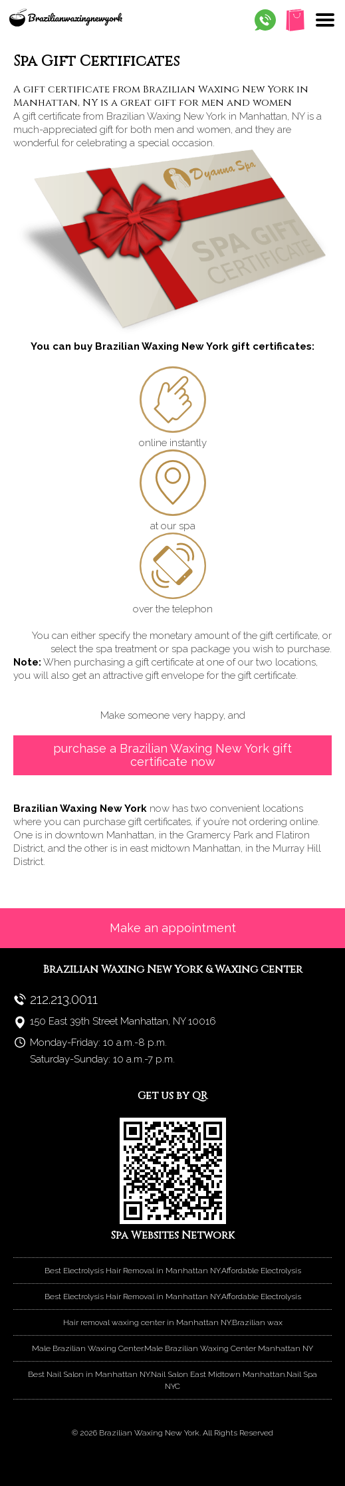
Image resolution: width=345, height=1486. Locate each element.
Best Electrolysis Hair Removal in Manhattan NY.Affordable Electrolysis (173, 1270)
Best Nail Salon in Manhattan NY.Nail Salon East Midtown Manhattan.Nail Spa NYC (172, 1380)
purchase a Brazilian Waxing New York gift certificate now (172, 755)
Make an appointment (173, 928)
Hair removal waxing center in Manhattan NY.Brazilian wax (173, 1322)
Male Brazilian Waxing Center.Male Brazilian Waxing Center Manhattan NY (172, 1348)
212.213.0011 (64, 999)
